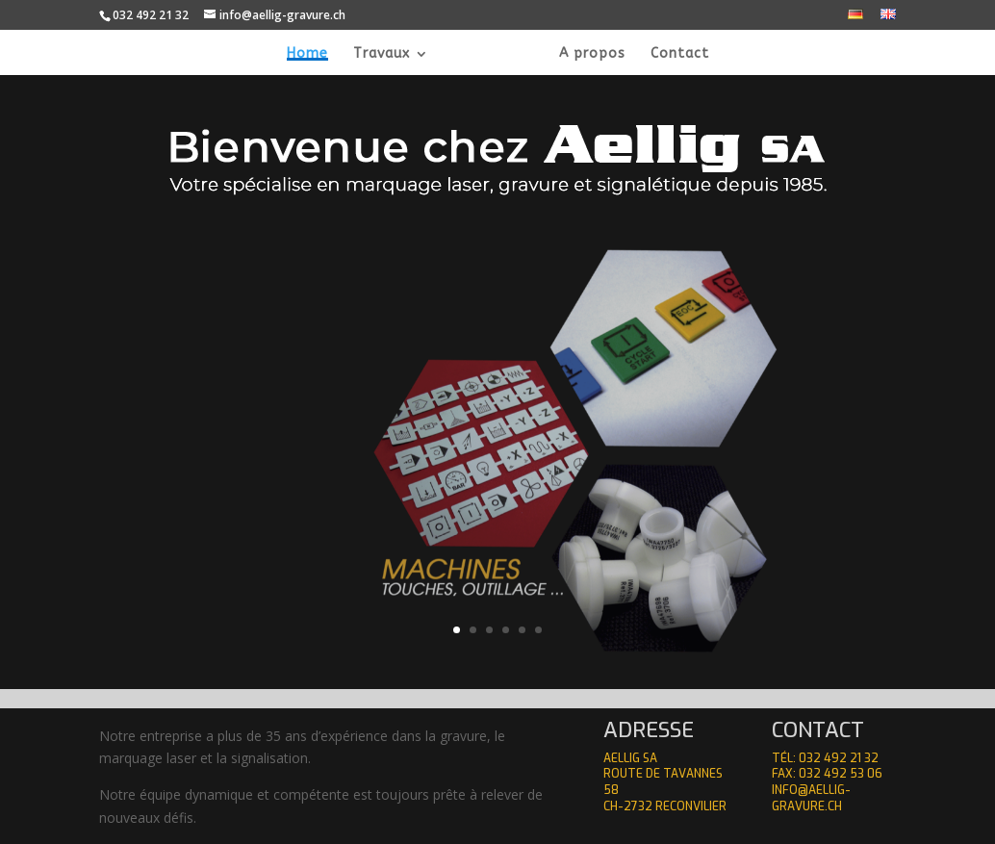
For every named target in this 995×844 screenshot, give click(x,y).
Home (327, 54)
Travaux (401, 54)
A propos (571, 54)
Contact (658, 54)
